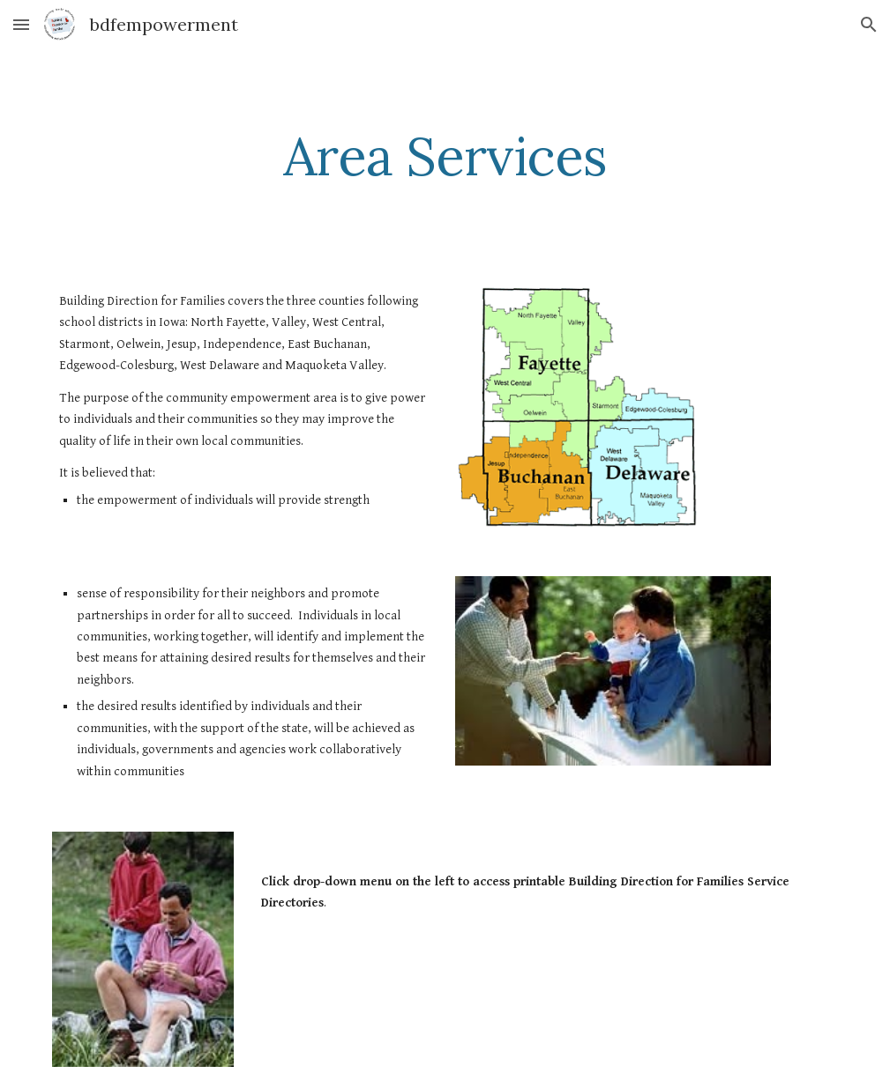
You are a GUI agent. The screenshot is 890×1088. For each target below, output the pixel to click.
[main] (445, 156)
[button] (21, 24)
